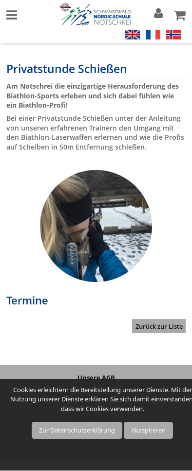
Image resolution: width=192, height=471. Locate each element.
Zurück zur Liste (159, 326)
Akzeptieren (148, 430)
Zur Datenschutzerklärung (77, 430)
